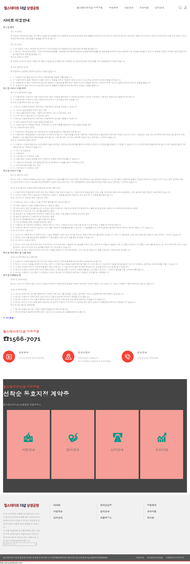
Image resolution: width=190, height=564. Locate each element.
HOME (56, 505)
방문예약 (113, 7)
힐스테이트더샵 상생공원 (90, 7)
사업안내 (128, 7)
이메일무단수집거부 (175, 557)
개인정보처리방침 (155, 557)
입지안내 (104, 511)
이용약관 (140, 557)
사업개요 (58, 511)
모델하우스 (106, 517)
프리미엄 (144, 7)
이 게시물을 (8, 318)
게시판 (150, 517)
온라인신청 (106, 505)
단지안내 (159, 7)
